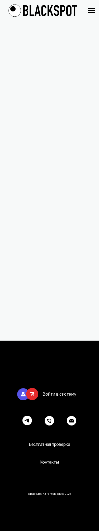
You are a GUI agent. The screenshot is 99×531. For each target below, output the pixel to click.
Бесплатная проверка (49, 444)
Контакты (49, 462)
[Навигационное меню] (91, 10)
